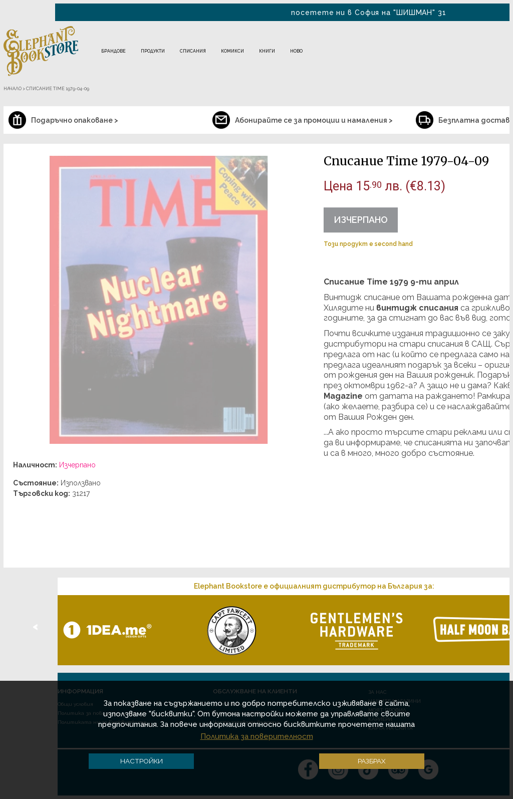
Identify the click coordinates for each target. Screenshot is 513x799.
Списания (193, 51)
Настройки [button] (141, 761)
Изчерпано (361, 219)
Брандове (113, 51)
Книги (267, 51)
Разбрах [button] (372, 761)
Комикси (232, 51)
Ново (296, 51)
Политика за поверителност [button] (256, 736)
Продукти (153, 51)
